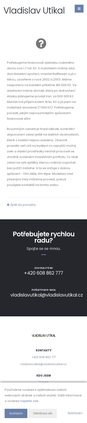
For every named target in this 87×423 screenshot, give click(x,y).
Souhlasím (16, 413)
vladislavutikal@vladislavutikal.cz (43, 364)
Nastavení (75, 413)
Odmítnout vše (42, 413)
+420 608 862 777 (44, 357)
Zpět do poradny (21, 205)
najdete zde (29, 401)
